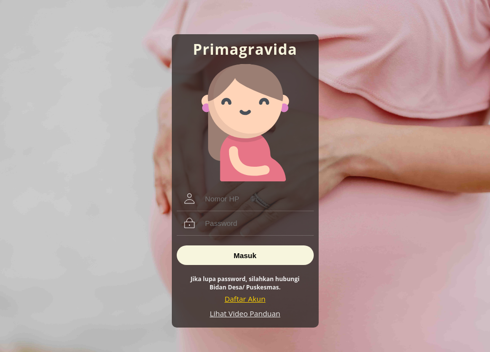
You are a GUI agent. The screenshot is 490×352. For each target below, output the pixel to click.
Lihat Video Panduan (245, 313)
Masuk (245, 255)
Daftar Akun (245, 299)
